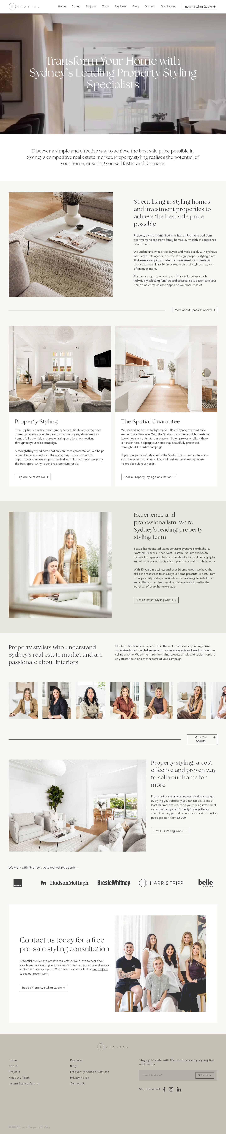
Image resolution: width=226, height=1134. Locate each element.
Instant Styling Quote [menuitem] (23, 1083)
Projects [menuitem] (91, 6)
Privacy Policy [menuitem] (79, 1077)
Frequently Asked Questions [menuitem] (89, 1072)
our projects (100, 969)
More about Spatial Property (193, 310)
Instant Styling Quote (198, 6)
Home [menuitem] (62, 6)
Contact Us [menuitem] (77, 1083)
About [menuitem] (76, 6)
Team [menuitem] (105, 6)
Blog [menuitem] (136, 6)
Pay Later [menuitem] (121, 6)
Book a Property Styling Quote (42, 987)
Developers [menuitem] (168, 6)
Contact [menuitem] (149, 6)
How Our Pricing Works (169, 831)
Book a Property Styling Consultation (147, 477)
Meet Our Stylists (201, 739)
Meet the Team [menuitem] (19, 1077)
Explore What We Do (31, 477)
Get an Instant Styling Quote (154, 600)
